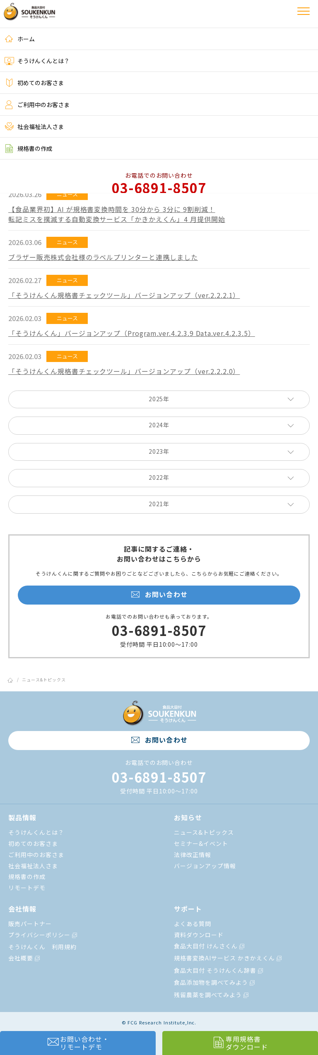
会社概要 (24, 958)
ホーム (19, 39)
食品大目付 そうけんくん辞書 (218, 970)
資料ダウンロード (199, 935)
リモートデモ (27, 888)
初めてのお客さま (34, 83)
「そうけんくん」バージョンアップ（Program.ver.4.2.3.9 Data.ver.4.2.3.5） (131, 333)
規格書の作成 (28, 148)
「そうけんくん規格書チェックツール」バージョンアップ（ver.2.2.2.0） (124, 371)
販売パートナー (30, 923)
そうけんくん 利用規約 (42, 947)
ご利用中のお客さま (37, 105)
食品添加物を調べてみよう (214, 982)
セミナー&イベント (201, 843)
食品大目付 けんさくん (209, 946)
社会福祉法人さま (34, 126)
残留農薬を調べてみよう (211, 995)
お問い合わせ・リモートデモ (77, 1043)
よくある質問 (192, 923)
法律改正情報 (192, 854)
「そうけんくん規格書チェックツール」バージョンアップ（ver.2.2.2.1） (124, 295)
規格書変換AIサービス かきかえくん (228, 958)
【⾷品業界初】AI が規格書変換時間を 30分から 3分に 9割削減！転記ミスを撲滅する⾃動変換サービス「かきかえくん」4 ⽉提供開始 (116, 214)
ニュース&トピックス (44, 679)
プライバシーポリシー (43, 935)
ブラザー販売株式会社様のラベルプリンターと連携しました (103, 257)
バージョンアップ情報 (205, 866)
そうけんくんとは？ (37, 61)
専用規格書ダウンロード (240, 1043)
